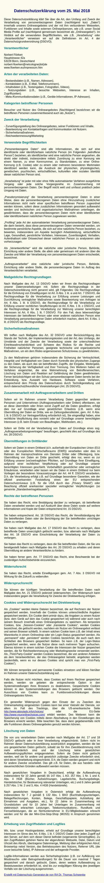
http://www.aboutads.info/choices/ (24, 711)
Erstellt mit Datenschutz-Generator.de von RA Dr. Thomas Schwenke (44, 874)
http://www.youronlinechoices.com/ (24, 714)
